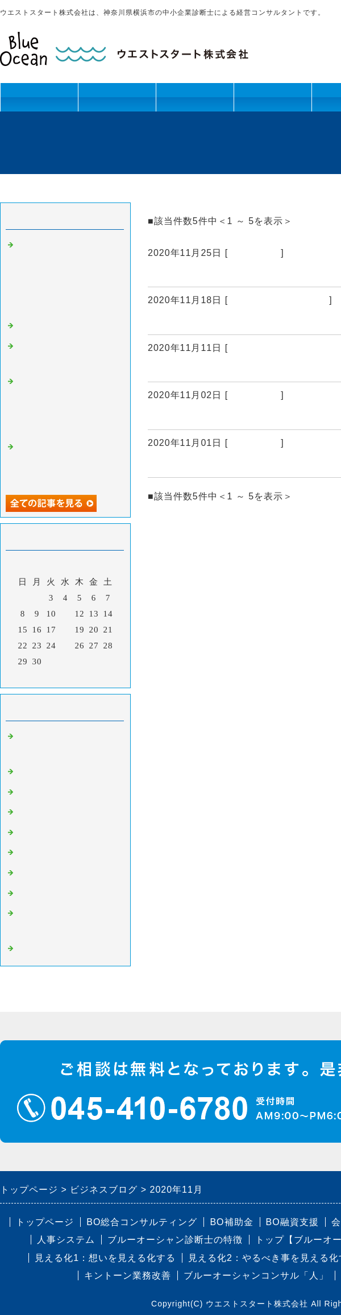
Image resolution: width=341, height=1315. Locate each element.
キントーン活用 (272, 101)
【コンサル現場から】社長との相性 (234, 463)
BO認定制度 (41, 893)
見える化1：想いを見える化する (105, 1258)
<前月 (41, 676)
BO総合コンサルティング (141, 1222)
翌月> (89, 676)
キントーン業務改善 (127, 1275)
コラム (30, 948)
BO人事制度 (254, 395)
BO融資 (32, 852)
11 (65, 613)
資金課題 (195, 101)
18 (65, 629)
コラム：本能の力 (53, 325)
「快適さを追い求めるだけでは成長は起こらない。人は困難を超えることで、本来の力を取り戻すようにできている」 (67, 275)
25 (65, 645)
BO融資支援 (292, 1222)
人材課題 (117, 101)
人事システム (66, 1239)
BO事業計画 (254, 253)
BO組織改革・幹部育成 (278, 300)
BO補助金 (37, 873)
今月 (65, 676)
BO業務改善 (41, 812)
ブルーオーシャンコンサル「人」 (256, 1275)
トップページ (39, 97)
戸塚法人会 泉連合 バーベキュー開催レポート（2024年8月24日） (65, 462)
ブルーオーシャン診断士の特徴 (175, 1239)
